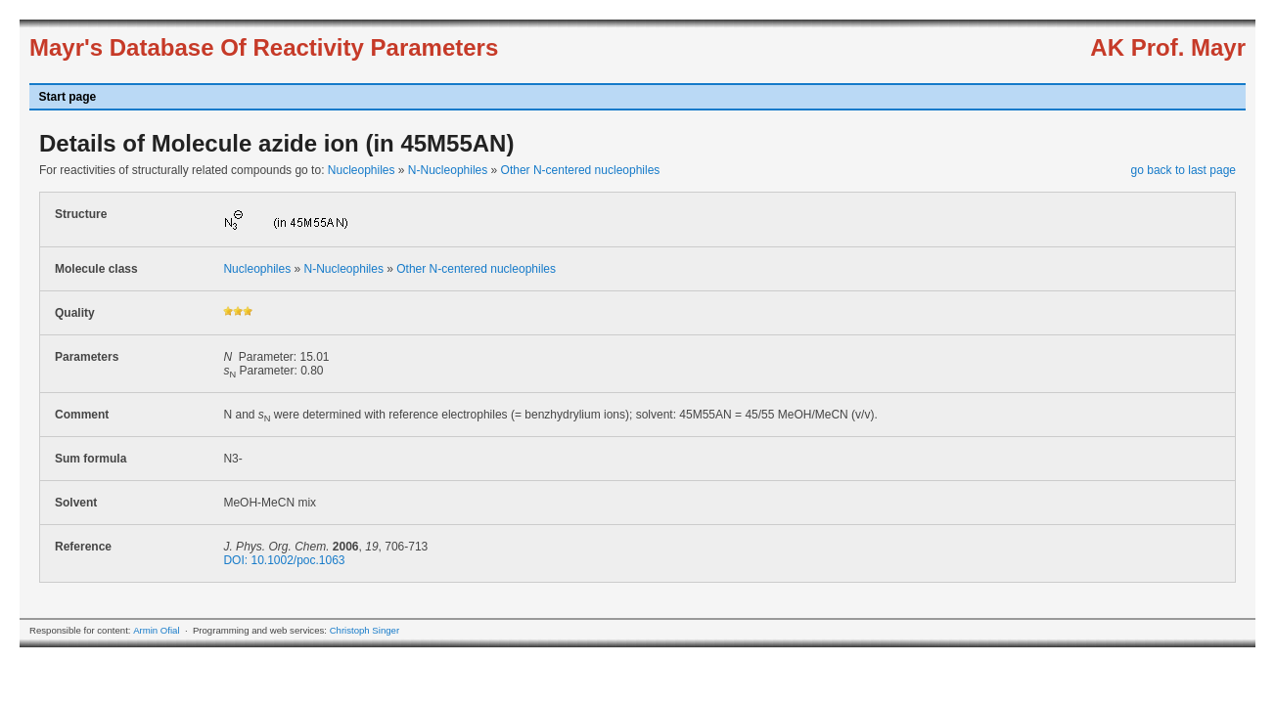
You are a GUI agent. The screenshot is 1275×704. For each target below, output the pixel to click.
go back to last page (1183, 170)
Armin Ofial (156, 630)
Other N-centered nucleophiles (580, 170)
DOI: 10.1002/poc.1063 (283, 560)
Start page (68, 97)
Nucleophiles (361, 170)
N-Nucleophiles (447, 170)
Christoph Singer (364, 630)
